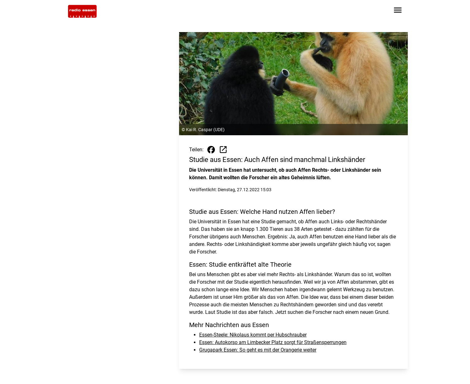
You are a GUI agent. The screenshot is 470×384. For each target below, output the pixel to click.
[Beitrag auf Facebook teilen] (211, 149)
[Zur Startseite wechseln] (82, 11)
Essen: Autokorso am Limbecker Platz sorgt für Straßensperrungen (273, 342)
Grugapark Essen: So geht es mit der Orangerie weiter (257, 350)
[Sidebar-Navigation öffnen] (398, 11)
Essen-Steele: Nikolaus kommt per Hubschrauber (253, 335)
